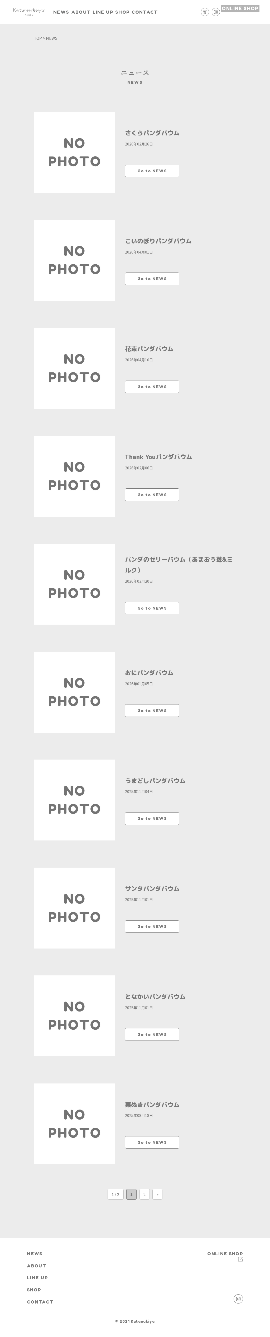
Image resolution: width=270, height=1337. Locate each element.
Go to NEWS (152, 170)
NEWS (70, 12)
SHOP (153, 12)
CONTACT (182, 12)
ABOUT (97, 12)
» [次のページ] (157, 1215)
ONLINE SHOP (240, 11)
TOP (38, 38)
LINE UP (126, 12)
